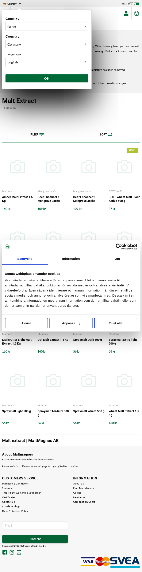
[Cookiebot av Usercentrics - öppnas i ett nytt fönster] (118, 247)
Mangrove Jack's (47, 191)
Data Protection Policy (15, 511)
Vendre (42, 546)
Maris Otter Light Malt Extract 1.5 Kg (17, 341)
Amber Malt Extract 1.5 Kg (17, 199)
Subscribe (35, 539)
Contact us (8, 501)
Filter (37, 135)
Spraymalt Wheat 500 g (88, 411)
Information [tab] (71, 258)
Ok (47, 78)
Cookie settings (11, 506)
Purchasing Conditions (15, 483)
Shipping (7, 488)
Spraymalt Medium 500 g (53, 413)
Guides (77, 492)
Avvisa (26, 323)
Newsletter (79, 497)
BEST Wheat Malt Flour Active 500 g (124, 199)
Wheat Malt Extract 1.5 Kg (124, 413)
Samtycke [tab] (24, 258)
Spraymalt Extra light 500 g (123, 341)
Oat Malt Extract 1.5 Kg (53, 339)
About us (78, 483)
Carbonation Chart (84, 501)
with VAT (130, 4)
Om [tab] (117, 258)
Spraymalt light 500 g (16, 411)
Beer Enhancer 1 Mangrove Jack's (49, 199)
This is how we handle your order (21, 492)
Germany (12, 3)
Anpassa (71, 323)
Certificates (8, 497)
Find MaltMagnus (83, 488)
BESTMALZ (115, 191)
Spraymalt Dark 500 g (87, 339)
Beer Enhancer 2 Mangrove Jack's (84, 199)
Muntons (7, 191)
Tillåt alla (115, 323)
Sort (106, 135)
